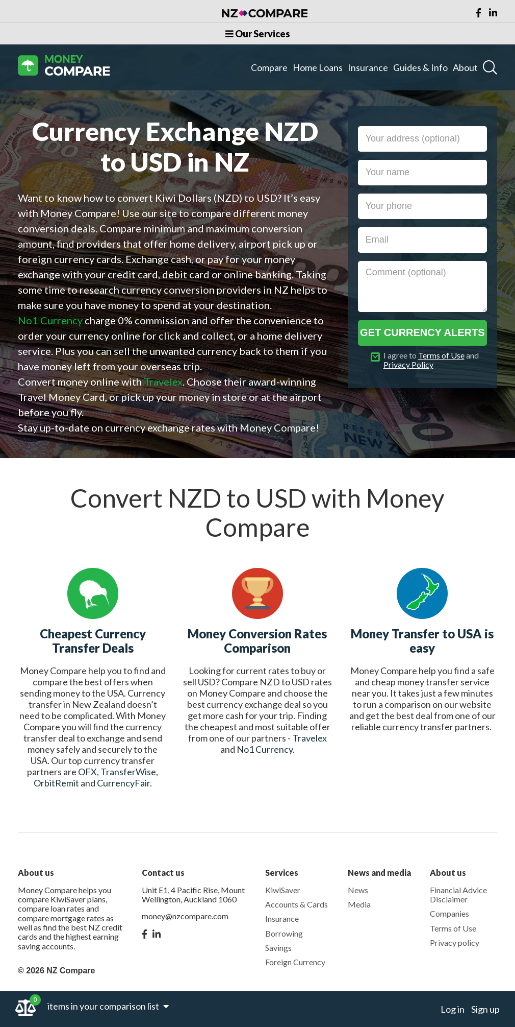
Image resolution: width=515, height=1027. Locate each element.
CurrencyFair (123, 783)
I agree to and (431, 360)
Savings (278, 947)
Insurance (368, 67)
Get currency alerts (422, 332)
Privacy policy (454, 942)
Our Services (257, 33)
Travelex (309, 738)
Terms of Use (441, 355)
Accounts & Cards (296, 904)
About (465, 67)
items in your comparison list (108, 1006)
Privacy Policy (408, 364)
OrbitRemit (56, 783)
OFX (87, 771)
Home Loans (318, 67)
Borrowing (284, 933)
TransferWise (128, 771)
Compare (269, 67)
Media (359, 904)
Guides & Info (420, 67)
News (358, 890)
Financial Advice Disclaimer (458, 894)
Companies (449, 913)
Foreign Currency (295, 962)
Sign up (485, 1009)
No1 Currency (265, 749)
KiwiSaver (282, 890)
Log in (453, 1009)
